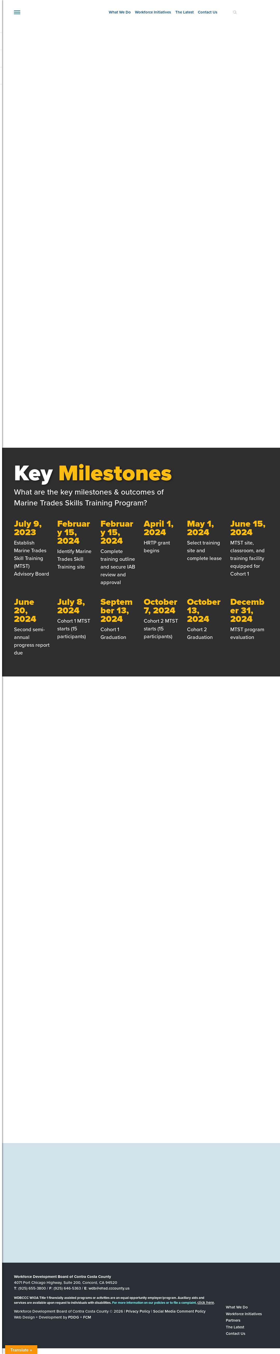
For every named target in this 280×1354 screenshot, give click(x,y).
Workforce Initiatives (153, 12)
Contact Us (207, 12)
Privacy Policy (138, 1311)
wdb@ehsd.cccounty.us (109, 1288)
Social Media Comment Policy (179, 1311)
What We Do (120, 12)
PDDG (73, 1317)
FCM (87, 1317)
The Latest (184, 12)
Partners (233, 1320)
